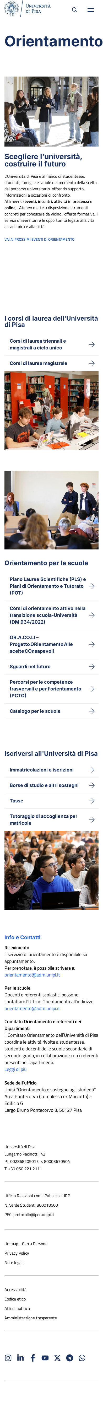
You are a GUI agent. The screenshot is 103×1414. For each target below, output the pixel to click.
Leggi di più (15, 1069)
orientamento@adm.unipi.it (32, 974)
